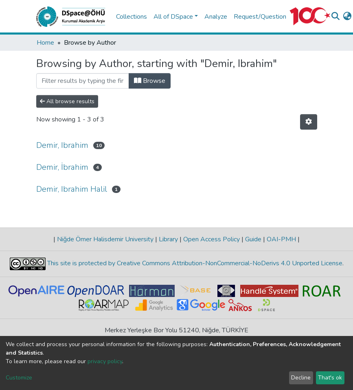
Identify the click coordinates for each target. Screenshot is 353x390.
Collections (131, 16)
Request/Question (260, 16)
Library (168, 239)
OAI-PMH (281, 239)
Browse (149, 80)
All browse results (67, 101)
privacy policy (105, 361)
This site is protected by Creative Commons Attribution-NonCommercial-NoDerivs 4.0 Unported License (194, 263)
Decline (301, 377)
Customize (19, 377)
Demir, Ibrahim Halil (71, 189)
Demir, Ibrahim (62, 145)
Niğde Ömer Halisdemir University (105, 239)
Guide (253, 239)
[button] (347, 17)
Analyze (215, 16)
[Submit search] (336, 17)
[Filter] (82, 81)
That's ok (330, 377)
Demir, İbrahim (62, 167)
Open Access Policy (211, 239)
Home (45, 42)
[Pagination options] (308, 122)
